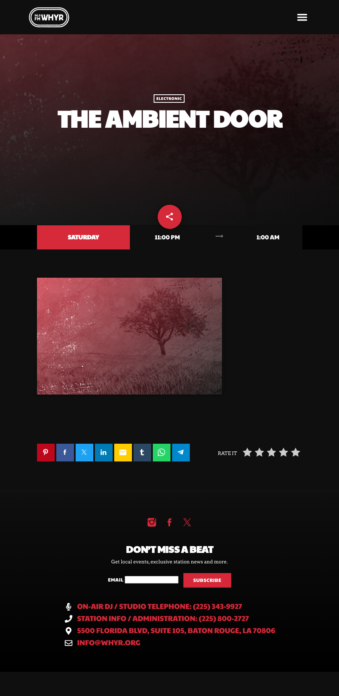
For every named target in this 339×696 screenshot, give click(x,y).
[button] (302, 17)
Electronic (169, 99)
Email (116, 580)
